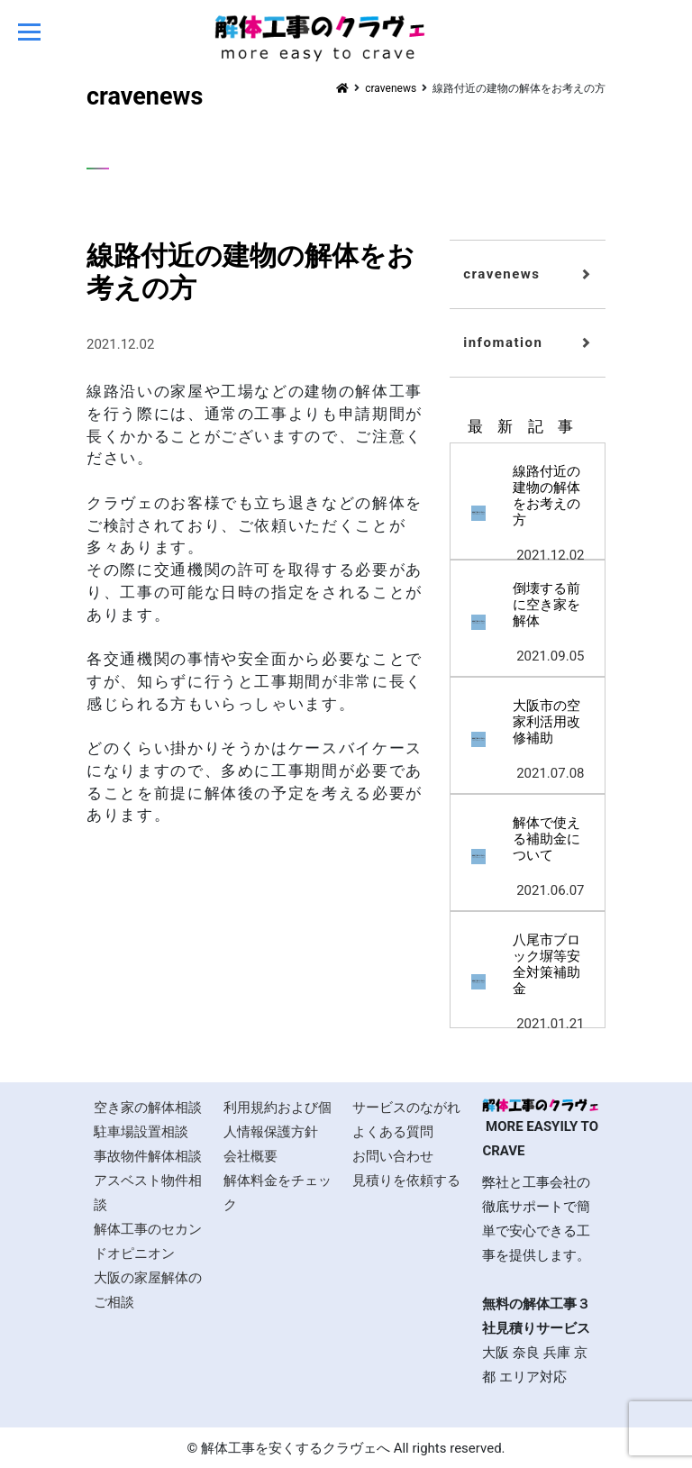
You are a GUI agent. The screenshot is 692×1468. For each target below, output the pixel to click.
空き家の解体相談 (148, 1107)
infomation (502, 342)
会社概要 (250, 1156)
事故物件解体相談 (148, 1156)
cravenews (501, 274)
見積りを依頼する (406, 1180)
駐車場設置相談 (141, 1132)
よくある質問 (392, 1132)
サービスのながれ (406, 1107)
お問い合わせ (392, 1156)
